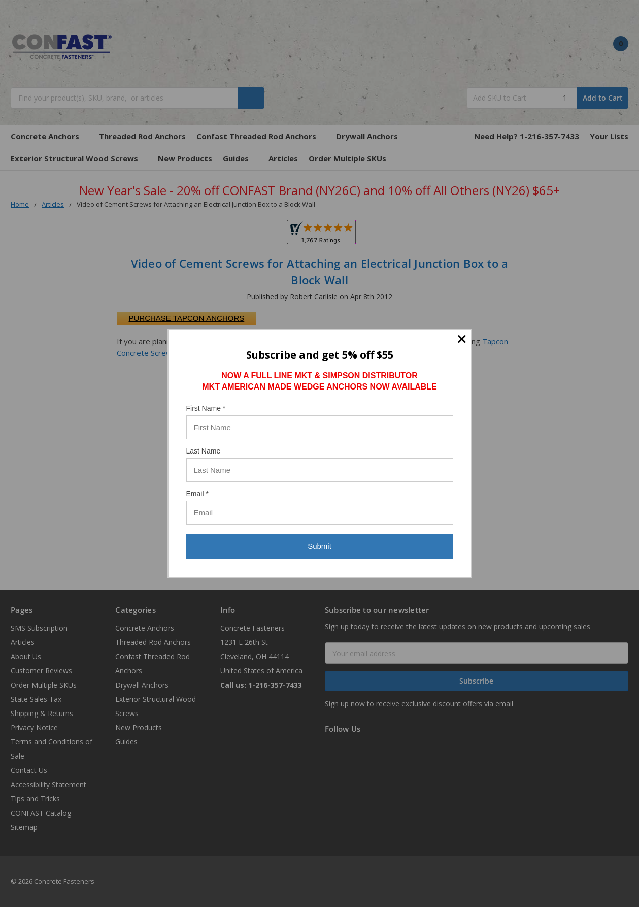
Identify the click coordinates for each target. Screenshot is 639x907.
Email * (197, 494)
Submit (319, 546)
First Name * (206, 408)
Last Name (203, 451)
